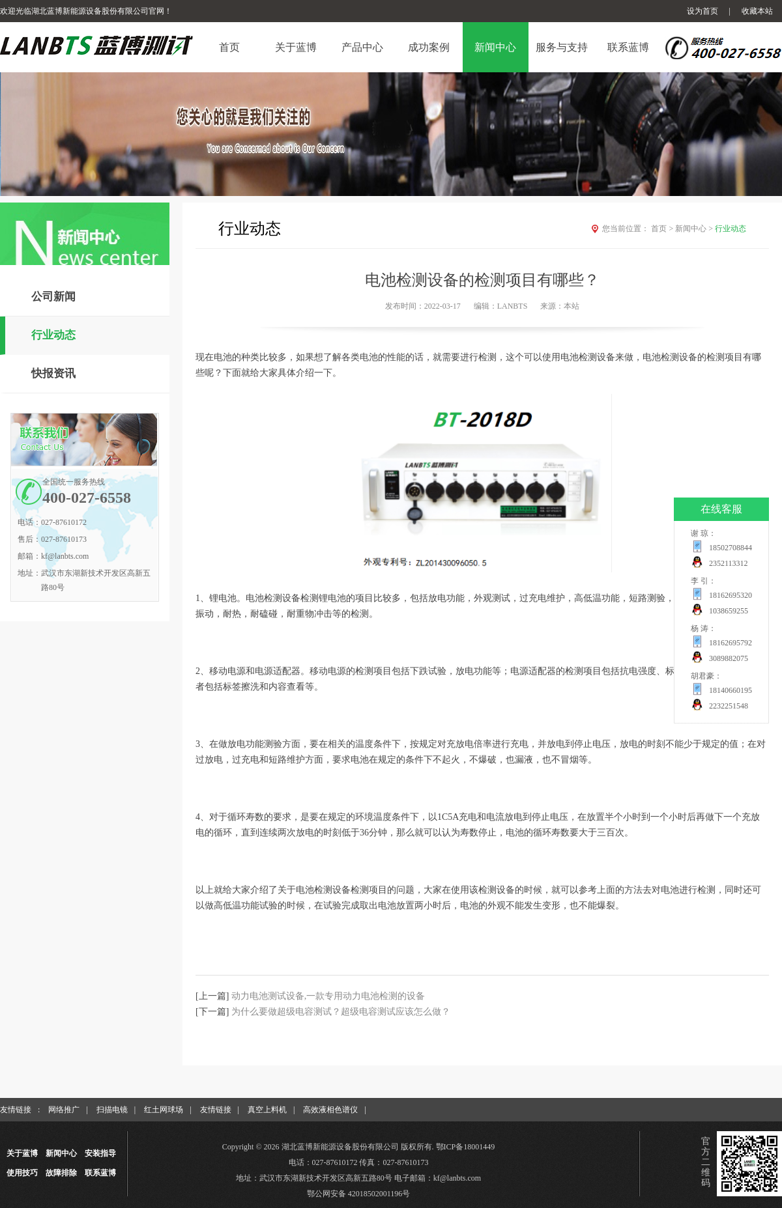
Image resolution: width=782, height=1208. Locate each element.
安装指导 (100, 1153)
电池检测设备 (670, 357)
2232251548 (728, 705)
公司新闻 (53, 296)
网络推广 (64, 1109)
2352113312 (728, 563)
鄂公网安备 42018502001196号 (359, 1193)
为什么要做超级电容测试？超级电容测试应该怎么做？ (340, 1012)
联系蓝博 (100, 1172)
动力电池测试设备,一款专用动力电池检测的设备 (328, 996)
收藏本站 (757, 11)
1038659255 (728, 610)
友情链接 (215, 1109)
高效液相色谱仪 (330, 1109)
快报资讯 (53, 373)
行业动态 (53, 335)
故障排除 (61, 1172)
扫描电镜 (112, 1109)
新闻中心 (695, 228)
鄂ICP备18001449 (465, 1146)
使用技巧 (22, 1172)
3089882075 (728, 658)
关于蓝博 (22, 1153)
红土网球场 (163, 1109)
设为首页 (702, 11)
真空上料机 (267, 1109)
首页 (663, 228)
